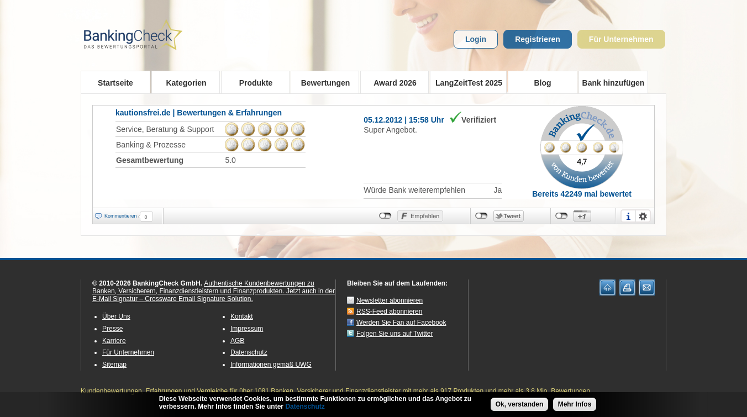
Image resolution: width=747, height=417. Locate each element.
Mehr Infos (575, 405)
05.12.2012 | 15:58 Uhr (404, 119)
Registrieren (537, 39)
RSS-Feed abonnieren (389, 311)
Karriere (114, 341)
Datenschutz (248, 352)
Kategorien (182, 82)
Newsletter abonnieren (389, 300)
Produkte (252, 82)
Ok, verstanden (520, 405)
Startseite (115, 82)
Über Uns (116, 316)
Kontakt (241, 316)
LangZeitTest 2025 (466, 82)
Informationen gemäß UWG (271, 364)
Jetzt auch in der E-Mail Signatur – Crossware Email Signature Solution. (213, 295)
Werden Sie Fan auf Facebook (401, 322)
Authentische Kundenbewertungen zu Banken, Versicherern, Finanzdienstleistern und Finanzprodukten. (203, 287)
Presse (112, 328)
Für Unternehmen (621, 39)
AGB (237, 341)
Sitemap (114, 364)
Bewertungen (322, 82)
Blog (542, 82)
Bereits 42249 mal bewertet (582, 193)
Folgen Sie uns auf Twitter (394, 333)
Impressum (246, 328)
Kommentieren (120, 216)
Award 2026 (391, 82)
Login (475, 39)
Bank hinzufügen (613, 82)
